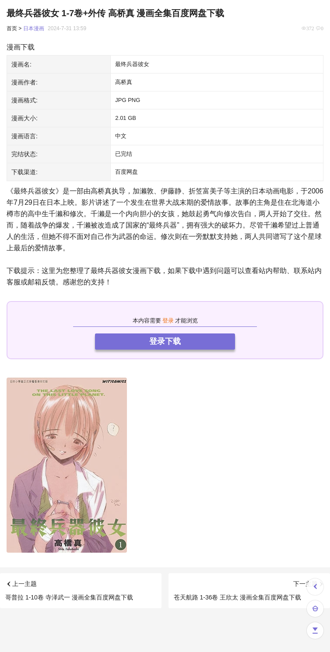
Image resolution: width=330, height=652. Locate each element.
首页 (12, 28)
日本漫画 (33, 28)
